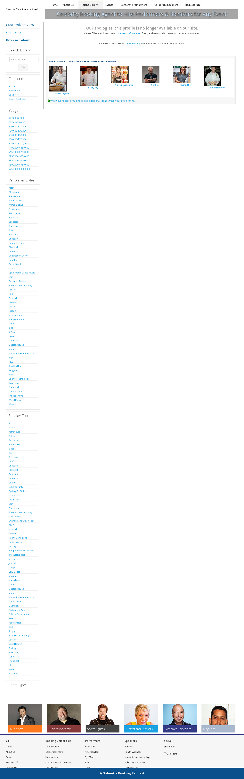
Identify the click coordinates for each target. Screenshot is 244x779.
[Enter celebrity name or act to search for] (23, 59)
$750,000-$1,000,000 (20, 169)
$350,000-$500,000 (19, 160)
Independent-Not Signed (21, 550)
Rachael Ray (186, 85)
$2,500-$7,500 (16, 118)
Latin (11, 336)
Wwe (11, 404)
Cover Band (15, 264)
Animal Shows (16, 205)
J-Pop (11, 323)
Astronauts (14, 213)
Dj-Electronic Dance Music (22, 272)
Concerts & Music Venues (58, 762)
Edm (11, 277)
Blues (11, 230)
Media (12, 584)
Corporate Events (54, 751)
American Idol (16, 200)
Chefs (12, 461)
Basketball (14, 222)
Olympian (14, 606)
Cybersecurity (16, 487)
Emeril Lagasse (62, 93)
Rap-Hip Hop (15, 366)
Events (110, 4)
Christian (13, 239)
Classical (13, 247)
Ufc (10, 665)
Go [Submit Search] (23, 67)
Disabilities (14, 499)
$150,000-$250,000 (19, 152)
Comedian (14, 251)
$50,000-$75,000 (18, 139)
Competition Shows (19, 255)
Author (12, 436)
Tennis (12, 656)
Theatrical (14, 387)
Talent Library (90, 4)
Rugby (12, 631)
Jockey (12, 559)
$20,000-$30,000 (18, 131)
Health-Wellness (17, 542)
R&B (11, 362)
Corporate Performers (135, 4)
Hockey (12, 546)
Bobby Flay (93, 88)
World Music (15, 400)
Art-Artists (14, 209)
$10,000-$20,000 (18, 126)
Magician (13, 340)
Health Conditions (18, 538)
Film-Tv (12, 289)
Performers (15, 90)
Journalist (13, 563)
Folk (11, 294)
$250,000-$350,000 (19, 156)
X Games (13, 673)
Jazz (11, 328)
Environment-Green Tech (21, 521)
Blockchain (14, 444)
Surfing (12, 648)
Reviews (10, 757)
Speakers (14, 95)
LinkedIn (169, 746)
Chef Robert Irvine (217, 88)
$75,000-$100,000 (18, 143)
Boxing (12, 453)
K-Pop (12, 332)
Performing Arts (17, 610)
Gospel (12, 306)
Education (14, 508)
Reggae (13, 370)
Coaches (13, 474)
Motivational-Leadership (21, 353)
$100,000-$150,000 (19, 148)
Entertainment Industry (20, 285)
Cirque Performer (18, 243)
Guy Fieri (155, 85)
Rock (11, 374)
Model (12, 349)
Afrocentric (14, 192)
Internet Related (17, 319)
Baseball (13, 217)
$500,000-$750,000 (19, 165)
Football (13, 298)
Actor (11, 188)
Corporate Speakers (167, 4)
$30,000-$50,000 (18, 135)
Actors (12, 86)
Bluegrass (14, 226)
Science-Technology (19, 379)
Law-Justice (14, 572)
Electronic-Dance (17, 281)
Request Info (193, 4)
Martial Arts (14, 580)
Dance (12, 268)
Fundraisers (51, 757)
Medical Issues (16, 345)
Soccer (12, 639)
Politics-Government (19, 614)
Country (13, 260)
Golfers (12, 302)
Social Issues (15, 644)
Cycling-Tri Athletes (18, 491)
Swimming (14, 383)
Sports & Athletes (18, 99)
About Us (69, 4)
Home (54, 4)
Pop (11, 357)
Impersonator (16, 315)
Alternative (14, 196)
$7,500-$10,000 (17, 122)
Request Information (129, 33)
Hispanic (13, 311)
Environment (15, 516)
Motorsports (15, 601)
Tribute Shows (16, 396)
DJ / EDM (89, 757)
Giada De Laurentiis (124, 85)
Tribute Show (15, 391)
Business (13, 234)
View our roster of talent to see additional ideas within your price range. (93, 100)
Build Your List (14, 32)
